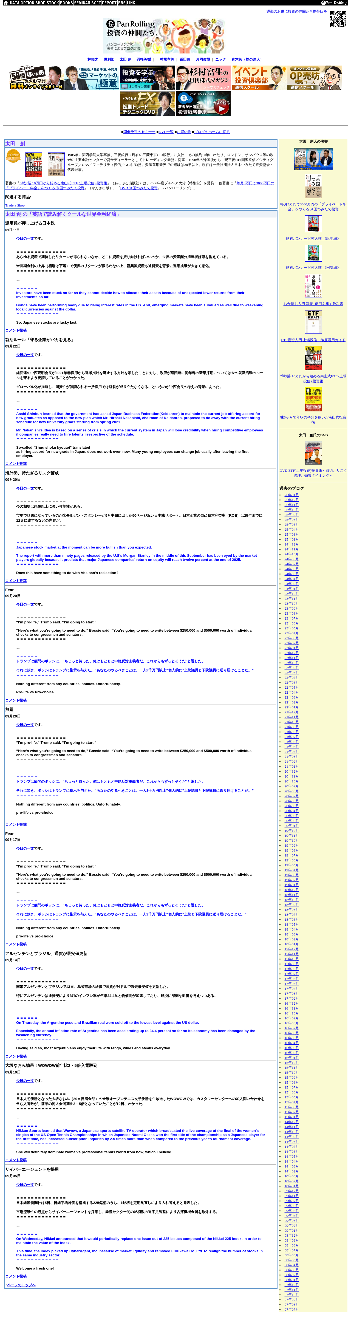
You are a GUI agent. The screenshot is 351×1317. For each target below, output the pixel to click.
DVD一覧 (166, 132)
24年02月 (292, 584)
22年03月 (292, 697)
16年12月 (292, 1003)
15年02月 (292, 1112)
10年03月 (292, 1176)
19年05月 (292, 865)
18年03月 (292, 934)
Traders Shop (15, 205)
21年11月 (292, 717)
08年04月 (292, 1265)
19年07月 (292, 855)
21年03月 (292, 756)
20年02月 (292, 821)
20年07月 (292, 796)
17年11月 (292, 954)
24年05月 (292, 574)
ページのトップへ (21, 1285)
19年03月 (292, 875)
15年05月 (292, 1097)
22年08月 (292, 673)
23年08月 (292, 613)
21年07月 (292, 737)
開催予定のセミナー (139, 132)
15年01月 (292, 1117)
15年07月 (292, 1087)
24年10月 (292, 554)
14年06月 (292, 1151)
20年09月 (292, 786)
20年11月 (292, 776)
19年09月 (292, 845)
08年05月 (292, 1260)
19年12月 (292, 831)
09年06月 (292, 1206)
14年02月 (292, 1171)
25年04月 (292, 529)
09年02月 (292, 1225)
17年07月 (292, 974)
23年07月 (292, 618)
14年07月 (292, 1146)
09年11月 (292, 1196)
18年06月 (292, 919)
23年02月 (292, 643)
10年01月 (292, 1186)
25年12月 (292, 500)
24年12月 (292, 544)
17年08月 (292, 969)
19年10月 (292, 840)
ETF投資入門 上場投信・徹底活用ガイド (313, 340)
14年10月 (292, 1132)
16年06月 (292, 1033)
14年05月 (292, 1156)
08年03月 (292, 1270)
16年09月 (292, 1018)
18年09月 (292, 905)
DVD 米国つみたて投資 (138, 188)
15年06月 (292, 1092)
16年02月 (292, 1053)
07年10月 (292, 1295)
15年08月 (292, 1082)
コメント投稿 (16, 330)
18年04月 (292, 929)
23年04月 (292, 633)
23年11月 (292, 599)
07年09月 (292, 1300)
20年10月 (292, 781)
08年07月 (292, 1250)
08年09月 (292, 1240)
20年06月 (292, 801)
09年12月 (292, 1191)
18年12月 (292, 890)
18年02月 (292, 939)
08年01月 (292, 1280)
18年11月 (292, 895)
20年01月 (292, 826)
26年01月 (292, 495)
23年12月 (292, 594)
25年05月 (292, 524)
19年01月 (292, 885)
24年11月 (292, 549)
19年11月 (292, 835)
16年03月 (292, 1048)
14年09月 (292, 1137)
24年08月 (292, 559)
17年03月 (292, 993)
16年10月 (292, 1013)
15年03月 (292, 1107)
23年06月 (292, 623)
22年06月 (292, 682)
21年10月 (292, 722)
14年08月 (292, 1142)
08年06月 (292, 1255)
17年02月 (292, 998)
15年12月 (292, 1063)
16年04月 (292, 1043)
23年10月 (292, 603)
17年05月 (292, 984)
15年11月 (292, 1068)
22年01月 (292, 707)
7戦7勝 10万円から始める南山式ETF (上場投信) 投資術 (63, 183)
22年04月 (292, 692)
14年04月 (292, 1161)
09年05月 (292, 1211)
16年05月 (292, 1038)
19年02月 (292, 880)
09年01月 (292, 1230)
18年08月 (292, 910)
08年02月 (292, 1275)
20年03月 (292, 816)
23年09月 (292, 608)
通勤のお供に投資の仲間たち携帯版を (297, 11)
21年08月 (292, 732)
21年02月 (292, 761)
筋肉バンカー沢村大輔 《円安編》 (313, 267)
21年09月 (292, 727)
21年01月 (292, 766)
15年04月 (292, 1102)
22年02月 (292, 702)
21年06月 (292, 742)
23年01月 (292, 648)
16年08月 (292, 1023)
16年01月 (292, 1058)
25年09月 (292, 515)
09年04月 (292, 1216)
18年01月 (292, 944)
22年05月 (292, 687)
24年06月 (292, 569)
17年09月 (292, 964)
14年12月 (292, 1122)
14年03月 (292, 1166)
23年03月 (292, 638)
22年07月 (292, 678)
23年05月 (292, 628)
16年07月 (292, 1028)
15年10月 (292, 1072)
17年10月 (292, 959)
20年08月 (292, 791)
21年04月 (292, 752)
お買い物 (184, 132)
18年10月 (292, 900)
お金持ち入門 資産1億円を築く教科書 (313, 304)
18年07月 (292, 914)
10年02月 (292, 1181)
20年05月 (292, 806)
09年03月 (292, 1221)
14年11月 (292, 1127)
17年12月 (292, 949)
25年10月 (292, 510)
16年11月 (292, 1008)
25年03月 (292, 534)
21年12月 (292, 712)
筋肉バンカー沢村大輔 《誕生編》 (313, 238)
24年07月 (292, 564)
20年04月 (292, 811)
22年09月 (292, 668)
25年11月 (292, 505)
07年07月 (292, 1309)
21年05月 (292, 747)
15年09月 (292, 1077)
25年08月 (292, 520)
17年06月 (292, 979)
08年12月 (292, 1235)
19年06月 (292, 860)
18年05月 (292, 924)
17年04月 (292, 989)
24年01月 (292, 589)
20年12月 (292, 771)
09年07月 (292, 1201)
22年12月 (292, 653)
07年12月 (292, 1285)
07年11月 (292, 1290)
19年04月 (292, 870)
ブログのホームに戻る (212, 132)
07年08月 (292, 1304)
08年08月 (292, 1245)
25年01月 (292, 539)
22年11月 (292, 658)
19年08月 (292, 850)
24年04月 (292, 579)
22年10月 (292, 663)
